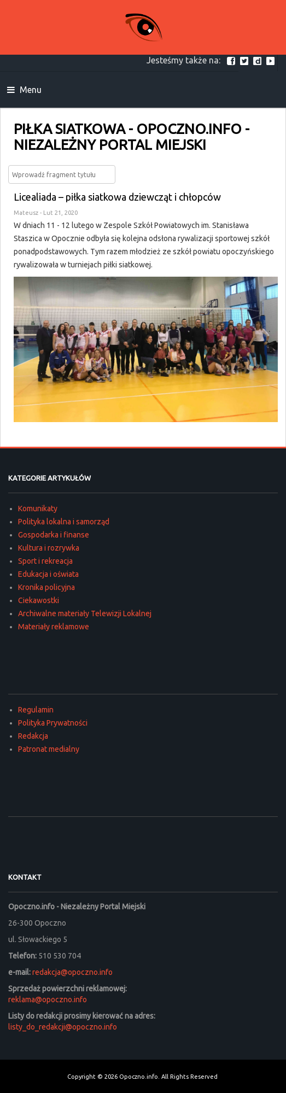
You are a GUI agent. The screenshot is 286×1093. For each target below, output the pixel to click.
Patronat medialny (48, 749)
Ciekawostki (38, 600)
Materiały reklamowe (53, 626)
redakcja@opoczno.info (72, 972)
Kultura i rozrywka (48, 547)
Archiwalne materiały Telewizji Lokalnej (84, 613)
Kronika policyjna (46, 587)
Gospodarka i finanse (53, 534)
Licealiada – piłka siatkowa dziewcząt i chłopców (117, 196)
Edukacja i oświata (48, 574)
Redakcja (33, 736)
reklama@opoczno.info (47, 999)
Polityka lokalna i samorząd (63, 521)
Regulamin (36, 709)
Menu (24, 90)
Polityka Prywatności (52, 722)
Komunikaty (37, 508)
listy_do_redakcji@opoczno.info (62, 1026)
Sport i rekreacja (45, 561)
